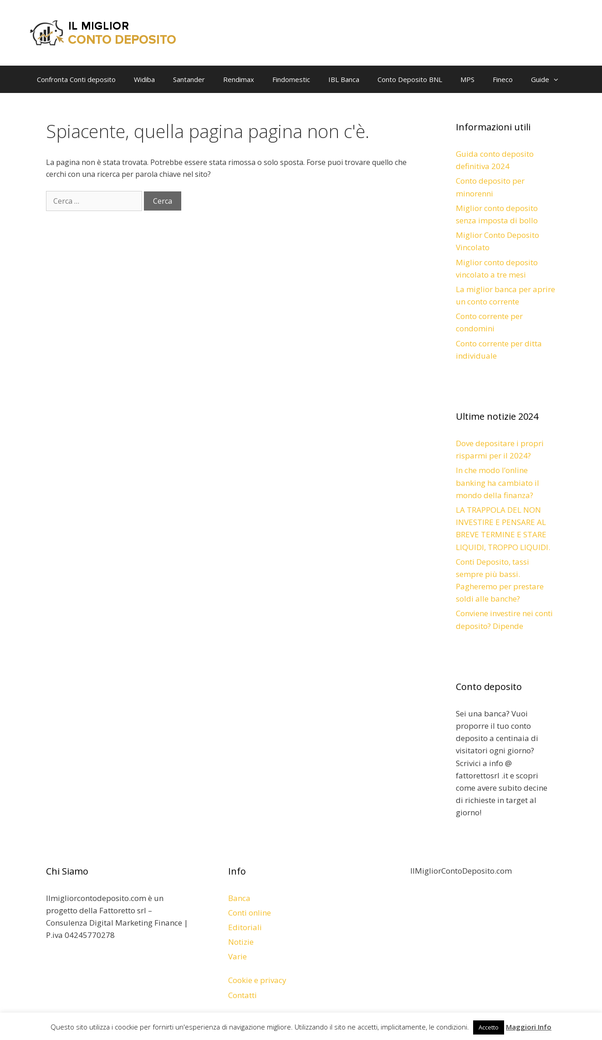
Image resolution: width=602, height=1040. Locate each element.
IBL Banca (343, 79)
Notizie (241, 942)
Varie (237, 956)
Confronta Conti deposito (76, 79)
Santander (189, 79)
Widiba (144, 79)
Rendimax (238, 79)
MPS (467, 79)
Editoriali (245, 927)
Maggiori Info (528, 1026)
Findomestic (291, 79)
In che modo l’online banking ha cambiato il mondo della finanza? (497, 482)
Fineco (503, 79)
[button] (558, 79)
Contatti (242, 995)
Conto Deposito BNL (410, 79)
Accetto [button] (489, 1027)
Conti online (249, 912)
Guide (549, 79)
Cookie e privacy (257, 980)
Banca (239, 898)
